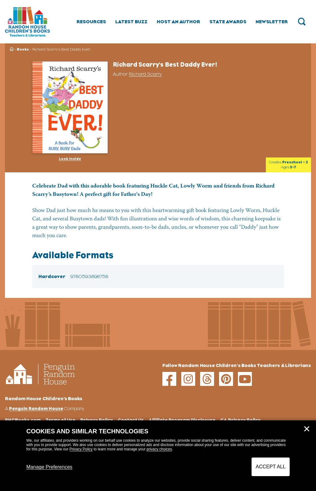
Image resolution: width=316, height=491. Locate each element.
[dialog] (158, 455)
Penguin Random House (36, 408)
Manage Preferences (49, 467)
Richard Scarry (145, 74)
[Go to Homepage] (27, 22)
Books (23, 49)
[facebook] (169, 379)
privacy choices (159, 449)
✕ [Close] (306, 429)
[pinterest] (226, 379)
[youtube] (245, 379)
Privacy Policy (81, 449)
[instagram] (188, 379)
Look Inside (70, 159)
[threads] (207, 379)
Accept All (271, 466)
